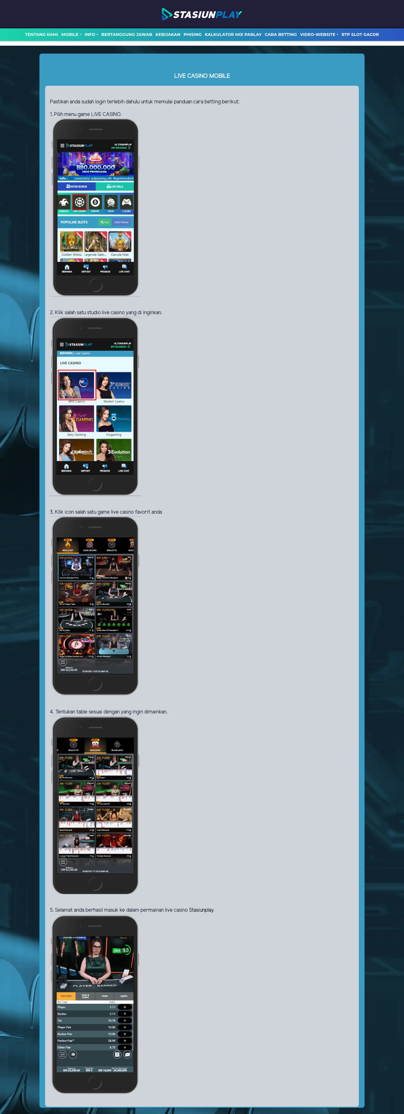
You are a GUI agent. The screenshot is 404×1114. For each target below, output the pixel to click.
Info (90, 34)
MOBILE (69, 34)
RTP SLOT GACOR (360, 34)
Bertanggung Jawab (126, 34)
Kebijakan (167, 34)
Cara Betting (281, 34)
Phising (193, 34)
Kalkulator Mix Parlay (233, 34)
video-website (318, 34)
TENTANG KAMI (41, 34)
